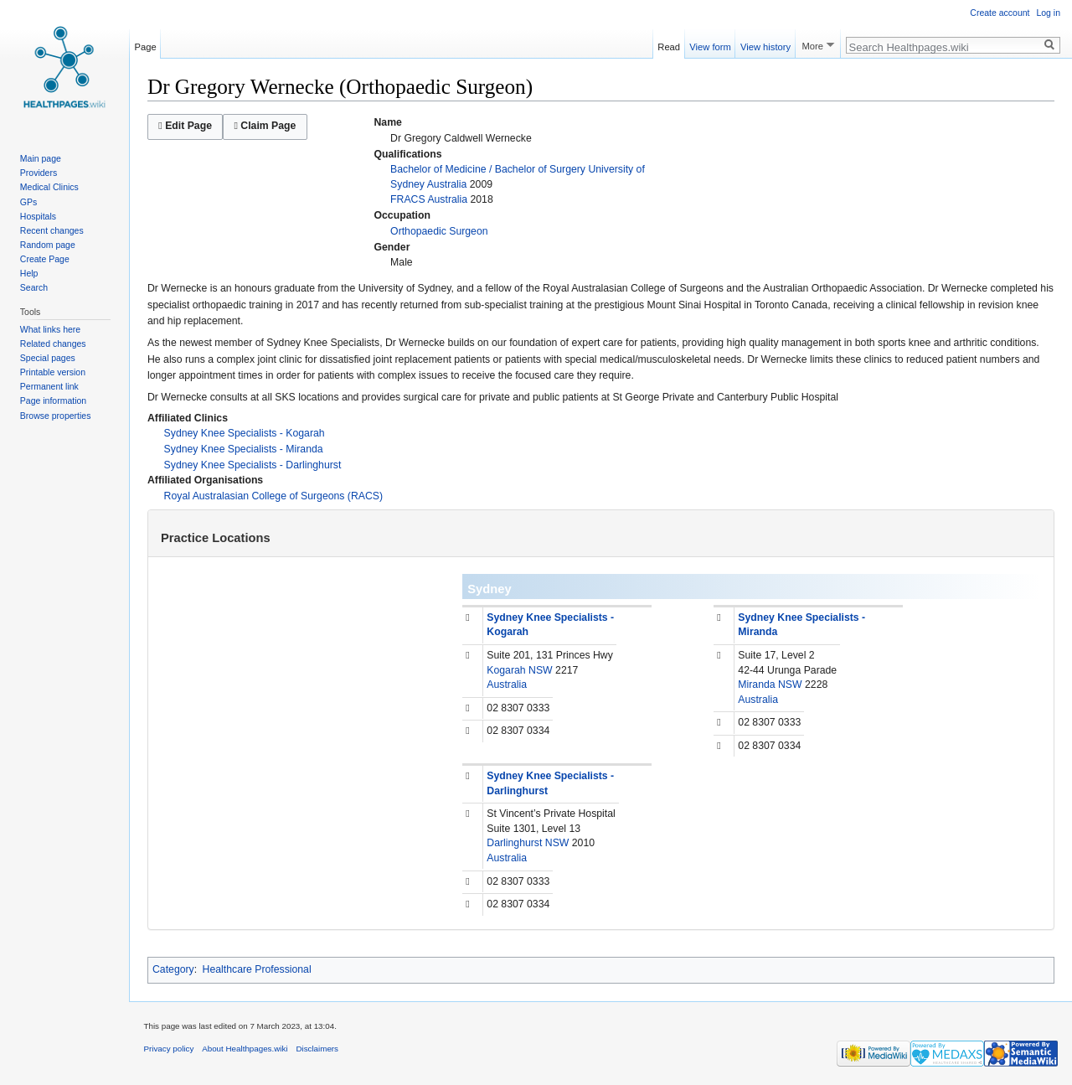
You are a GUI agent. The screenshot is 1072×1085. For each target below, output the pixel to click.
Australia (447, 184)
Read (668, 44)
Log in (1048, 13)
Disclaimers (317, 1048)
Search (34, 287)
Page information (53, 400)
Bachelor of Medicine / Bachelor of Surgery (487, 169)
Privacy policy (169, 1048)
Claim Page (265, 126)
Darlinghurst (514, 843)
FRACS (407, 199)
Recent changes (52, 230)
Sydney (489, 589)
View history (765, 44)
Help (29, 273)
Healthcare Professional (257, 969)
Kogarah (506, 670)
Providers (38, 173)
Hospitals (38, 216)
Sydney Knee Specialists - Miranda (243, 449)
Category (173, 969)
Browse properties (55, 416)
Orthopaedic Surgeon (438, 231)
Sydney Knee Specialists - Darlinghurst (253, 465)
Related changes (53, 343)
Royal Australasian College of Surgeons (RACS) (273, 496)
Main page (40, 158)
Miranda (756, 684)
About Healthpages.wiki (244, 1048)
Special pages (47, 358)
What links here (50, 329)
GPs (28, 202)
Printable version (52, 372)
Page (146, 44)
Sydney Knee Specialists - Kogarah (244, 433)
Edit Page (185, 126)
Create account (999, 13)
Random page (47, 245)
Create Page (45, 259)
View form (710, 44)
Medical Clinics (49, 187)
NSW (540, 670)
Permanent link (49, 386)
